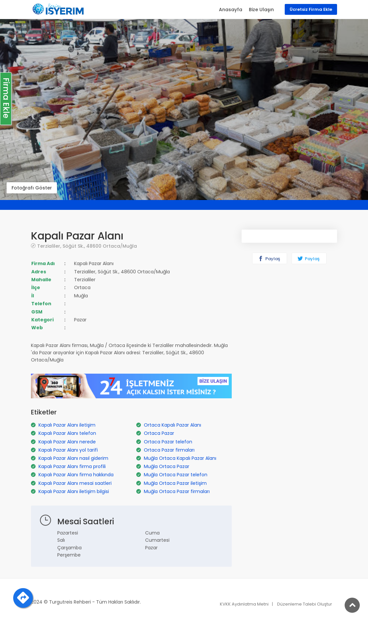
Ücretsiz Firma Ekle (311, 9)
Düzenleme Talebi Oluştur (304, 604)
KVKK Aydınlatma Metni (244, 604)
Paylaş (269, 259)
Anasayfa (230, 9)
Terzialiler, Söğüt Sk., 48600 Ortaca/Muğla (87, 245)
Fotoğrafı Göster (32, 188)
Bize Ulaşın (261, 9)
